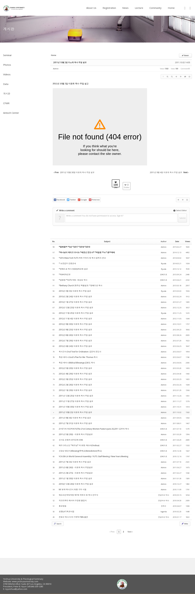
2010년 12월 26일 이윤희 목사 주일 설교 (76, 484)
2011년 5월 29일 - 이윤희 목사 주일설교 (76, 434)
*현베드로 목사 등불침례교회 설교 (73, 269)
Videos (7, 74)
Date (177, 241)
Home (171, 7)
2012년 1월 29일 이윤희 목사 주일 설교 (75, 390)
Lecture (139, 7)
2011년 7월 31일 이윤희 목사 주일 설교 (75, 423)
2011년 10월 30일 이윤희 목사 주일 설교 (76, 406)
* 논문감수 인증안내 (67, 263)
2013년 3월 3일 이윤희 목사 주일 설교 (75, 291)
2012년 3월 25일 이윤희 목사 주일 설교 (75, 379)
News (125, 7)
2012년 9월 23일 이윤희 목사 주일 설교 (75, 329)
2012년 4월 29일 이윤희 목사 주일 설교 (75, 373)
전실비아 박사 (163, 495)
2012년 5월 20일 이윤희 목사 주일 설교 (75, 368)
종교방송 (62, 506)
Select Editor (180, 210)
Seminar (7, 55)
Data (5, 84)
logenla (164, 511)
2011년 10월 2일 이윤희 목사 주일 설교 (69, 62)
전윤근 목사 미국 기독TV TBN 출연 (73, 517)
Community (155, 7)
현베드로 (163, 274)
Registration (109, 7)
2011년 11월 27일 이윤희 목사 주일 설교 (76, 401)
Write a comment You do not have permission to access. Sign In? (94, 215)
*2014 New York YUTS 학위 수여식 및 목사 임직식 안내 (82, 258)
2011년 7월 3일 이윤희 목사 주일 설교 (75, 462)
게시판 (6, 93)
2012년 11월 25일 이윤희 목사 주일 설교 (76, 313)
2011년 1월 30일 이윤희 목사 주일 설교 (75, 478)
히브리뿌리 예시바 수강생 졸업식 (73, 500)
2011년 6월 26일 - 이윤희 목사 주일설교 (76, 467)
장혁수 (163, 506)
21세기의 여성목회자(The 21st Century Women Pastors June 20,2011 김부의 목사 (94, 429)
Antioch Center (11, 112)
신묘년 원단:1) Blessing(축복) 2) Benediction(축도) (80, 451)
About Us (91, 7)
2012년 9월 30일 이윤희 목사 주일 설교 (75, 324)
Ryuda (163, 263)
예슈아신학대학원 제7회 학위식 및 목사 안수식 (78, 495)
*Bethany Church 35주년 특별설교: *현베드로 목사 (80, 285)
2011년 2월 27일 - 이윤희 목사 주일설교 (76, 473)
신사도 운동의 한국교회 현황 (71, 440)
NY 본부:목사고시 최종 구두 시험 (72, 489)
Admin (55, 68)
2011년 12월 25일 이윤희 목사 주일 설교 (76, 395)
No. (53, 241)
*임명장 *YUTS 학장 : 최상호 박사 (73, 280)
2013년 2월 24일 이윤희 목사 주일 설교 (75, 296)
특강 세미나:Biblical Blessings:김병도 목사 (77, 362)
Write (184, 523)
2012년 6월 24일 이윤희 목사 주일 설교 (75, 346)
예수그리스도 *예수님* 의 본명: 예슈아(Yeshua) (79, 445)
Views (187, 241)
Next (130, 532)
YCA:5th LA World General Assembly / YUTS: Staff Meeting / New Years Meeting (93, 456)
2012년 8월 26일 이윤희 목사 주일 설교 (75, 335)
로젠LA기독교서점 (66, 511)
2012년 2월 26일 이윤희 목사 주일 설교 (75, 384)
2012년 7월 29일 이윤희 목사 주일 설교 (75, 340)
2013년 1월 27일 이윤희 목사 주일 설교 (75, 302)
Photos (7, 64)
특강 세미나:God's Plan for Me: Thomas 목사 (78, 357)
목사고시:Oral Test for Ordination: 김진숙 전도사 (80, 351)
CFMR (6, 103)
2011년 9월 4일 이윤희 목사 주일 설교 (75, 417)
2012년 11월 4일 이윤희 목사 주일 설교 (75, 318)
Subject (107, 241)
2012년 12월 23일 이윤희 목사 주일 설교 (76, 307)
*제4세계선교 (64, 274)
